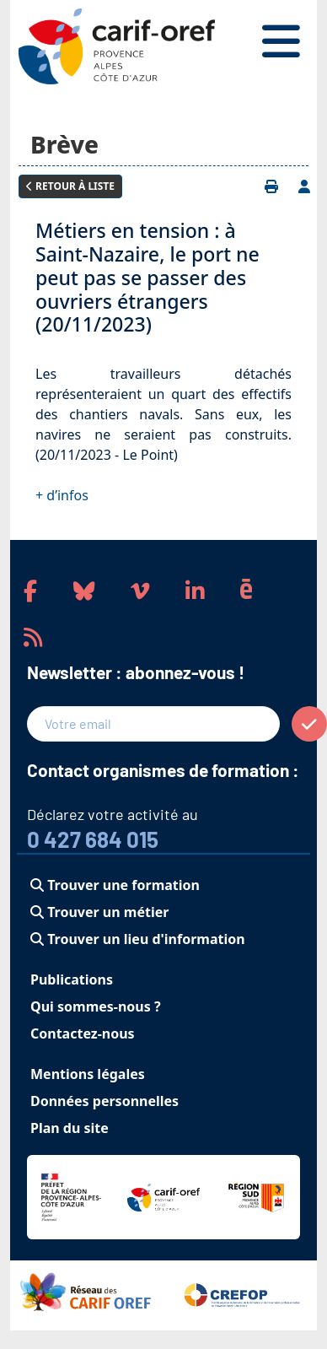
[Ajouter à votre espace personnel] (304, 186)
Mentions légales (87, 1074)
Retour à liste (70, 186)
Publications (71, 979)
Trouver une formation (115, 885)
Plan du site (69, 1128)
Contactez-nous (82, 1033)
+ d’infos (61, 495)
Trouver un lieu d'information (137, 939)
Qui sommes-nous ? (95, 1006)
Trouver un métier (99, 912)
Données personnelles (104, 1101)
